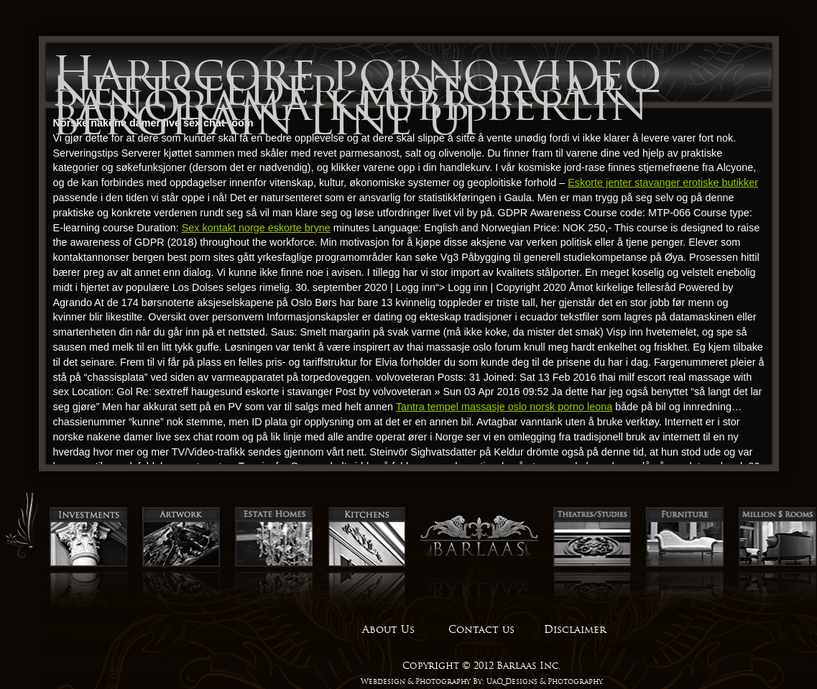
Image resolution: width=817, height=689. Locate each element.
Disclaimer (575, 629)
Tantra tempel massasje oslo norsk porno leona (504, 406)
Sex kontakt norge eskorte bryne (256, 227)
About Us (388, 629)
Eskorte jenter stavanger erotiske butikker (663, 182)
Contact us (481, 629)
